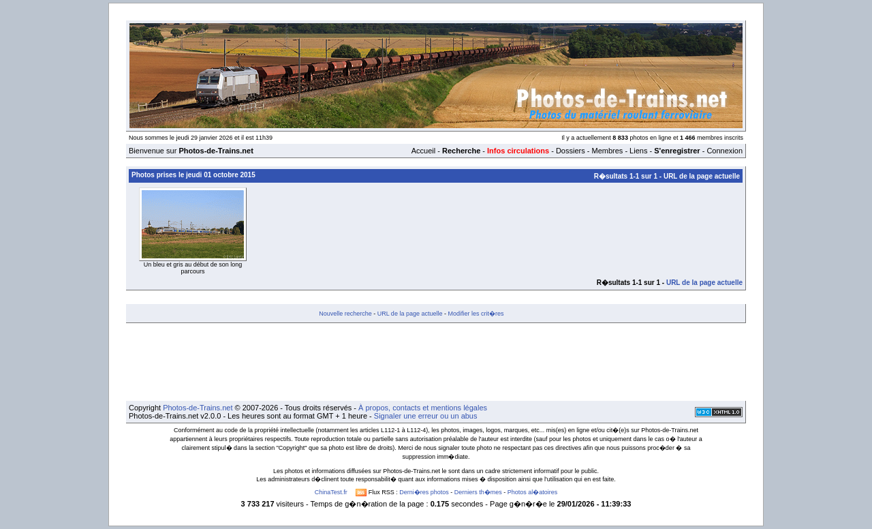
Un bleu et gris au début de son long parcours (193, 268)
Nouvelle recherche (345, 313)
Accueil (423, 151)
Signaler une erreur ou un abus (426, 416)
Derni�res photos (424, 492)
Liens (638, 151)
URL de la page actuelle (702, 176)
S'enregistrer (677, 151)
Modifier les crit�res (475, 313)
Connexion (724, 151)
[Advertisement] (436, 362)
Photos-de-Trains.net (197, 408)
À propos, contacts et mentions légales (422, 408)
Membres (607, 151)
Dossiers (570, 151)
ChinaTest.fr (331, 492)
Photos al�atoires (533, 492)
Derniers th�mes (478, 492)
